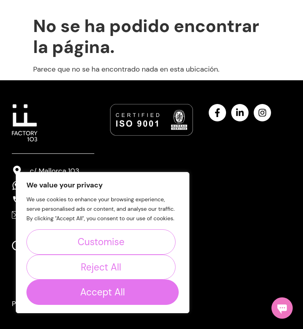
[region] (102, 242)
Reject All (101, 267)
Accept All (102, 292)
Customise (101, 242)
